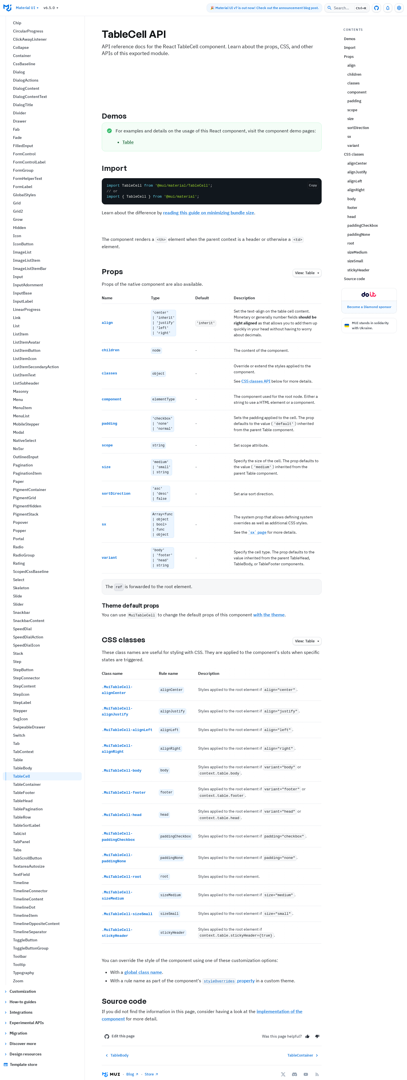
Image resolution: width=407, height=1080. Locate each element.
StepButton (23, 669)
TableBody (22, 768)
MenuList (21, 415)
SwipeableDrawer (29, 727)
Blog (132, 1066)
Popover (20, 522)
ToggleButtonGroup (30, 948)
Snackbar (21, 612)
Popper (19, 530)
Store (152, 1066)
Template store (20, 1064)
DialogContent (26, 88)
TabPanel (21, 841)
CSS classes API (255, 380)
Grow (18, 219)
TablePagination (28, 808)
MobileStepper (26, 424)
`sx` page (257, 530)
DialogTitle (23, 104)
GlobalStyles (24, 194)
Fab (16, 129)
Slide (17, 596)
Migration (15, 1033)
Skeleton (21, 587)
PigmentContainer (29, 489)
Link (17, 317)
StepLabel (22, 702)
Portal (18, 538)
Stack (18, 653)
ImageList (22, 252)
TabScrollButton (27, 858)
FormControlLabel (29, 162)
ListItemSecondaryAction (36, 366)
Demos (119, 115)
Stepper (20, 710)
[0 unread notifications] (387, 7)
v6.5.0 (52, 7)
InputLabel (23, 301)
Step (17, 661)
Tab (16, 743)
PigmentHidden (27, 506)
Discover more (19, 1043)
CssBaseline (24, 63)
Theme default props (135, 603)
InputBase (22, 293)
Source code (129, 993)
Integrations (18, 1012)
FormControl (24, 153)
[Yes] (307, 1028)
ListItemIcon (24, 358)
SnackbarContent (28, 620)
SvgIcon (20, 718)
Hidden (19, 227)
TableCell (21, 776)
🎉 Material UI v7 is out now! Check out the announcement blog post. (264, 8)
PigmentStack (25, 514)
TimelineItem (25, 915)
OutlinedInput (25, 456)
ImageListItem (26, 260)
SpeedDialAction (28, 637)
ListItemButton (26, 350)
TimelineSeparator (30, 931)
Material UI (28, 7)
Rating (19, 563)
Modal (18, 432)
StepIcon (21, 694)
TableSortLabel (26, 825)
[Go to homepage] (7, 8)
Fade (17, 137)
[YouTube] (305, 1066)
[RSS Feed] (317, 1066)
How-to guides (19, 1001)
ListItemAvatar (26, 342)
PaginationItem (27, 473)
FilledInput (23, 145)
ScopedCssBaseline (31, 571)
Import (119, 168)
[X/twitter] (283, 1066)
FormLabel (22, 186)
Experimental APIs (23, 1022)
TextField (21, 874)
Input (18, 276)
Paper (18, 481)
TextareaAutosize (29, 866)
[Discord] (294, 1066)
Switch (19, 735)
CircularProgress (28, 31)
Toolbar (20, 956)
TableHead (23, 800)
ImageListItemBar (29, 268)
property (228, 973)
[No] (317, 1028)
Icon (17, 235)
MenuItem (22, 407)
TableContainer (27, 784)
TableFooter (24, 792)
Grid (17, 203)
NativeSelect (24, 440)
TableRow (22, 817)
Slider (18, 604)
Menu (18, 399)
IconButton (23, 243)
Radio (18, 546)
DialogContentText (30, 96)
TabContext (23, 751)
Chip (17, 22)
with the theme (269, 613)
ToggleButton (25, 939)
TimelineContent (28, 899)
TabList (19, 833)
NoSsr (18, 448)
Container (22, 55)
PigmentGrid (24, 497)
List (16, 325)
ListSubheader (26, 383)
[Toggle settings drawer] (399, 7)
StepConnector (26, 677)
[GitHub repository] (376, 7)
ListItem (20, 334)
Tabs (17, 849)
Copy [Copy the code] (313, 185)
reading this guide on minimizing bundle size (208, 212)
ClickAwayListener (30, 39)
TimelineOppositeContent (36, 923)
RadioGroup (23, 555)
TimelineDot (24, 907)
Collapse (21, 47)
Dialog (19, 72)
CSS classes (128, 637)
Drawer (19, 121)
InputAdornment (28, 284)
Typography (23, 972)
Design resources (22, 1054)
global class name (143, 964)
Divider (19, 112)
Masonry (20, 391)
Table (18, 759)
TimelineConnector (30, 890)
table (308, 273)
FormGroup (23, 170)
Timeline (21, 882)
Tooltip (19, 964)
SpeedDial (22, 628)
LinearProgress (26, 309)
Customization (19, 991)
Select (18, 579)
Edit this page (119, 1028)
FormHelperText (27, 178)
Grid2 (18, 211)
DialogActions (25, 80)
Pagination (23, 465)
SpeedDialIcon (26, 645)
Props (117, 271)
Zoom (18, 980)
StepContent (24, 686)
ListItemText (24, 375)
